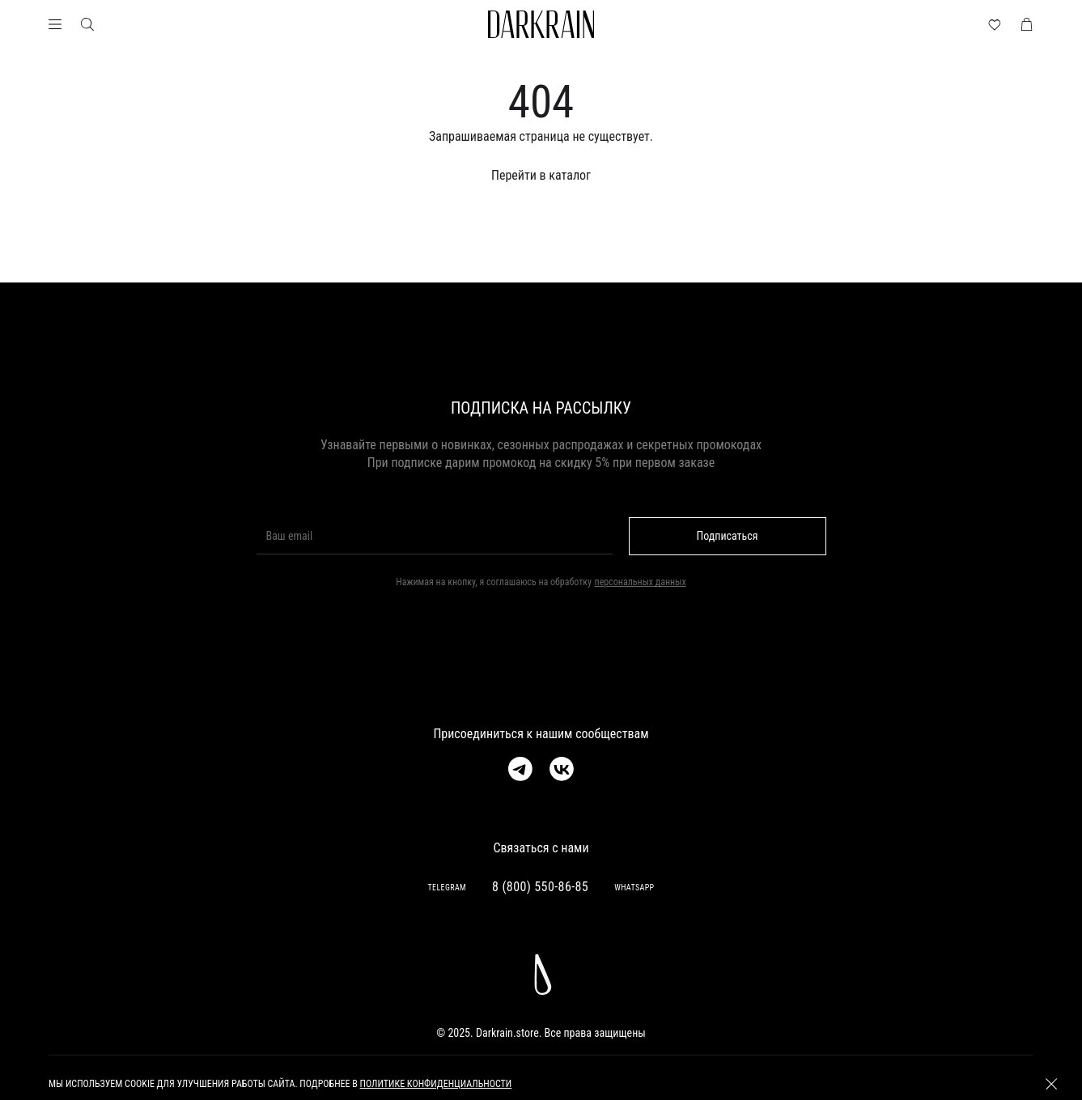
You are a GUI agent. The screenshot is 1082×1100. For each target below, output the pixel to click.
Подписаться (727, 535)
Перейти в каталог (541, 175)
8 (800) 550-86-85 (540, 886)
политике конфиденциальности (436, 1083)
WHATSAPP (634, 887)
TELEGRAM (446, 887)
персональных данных (640, 582)
